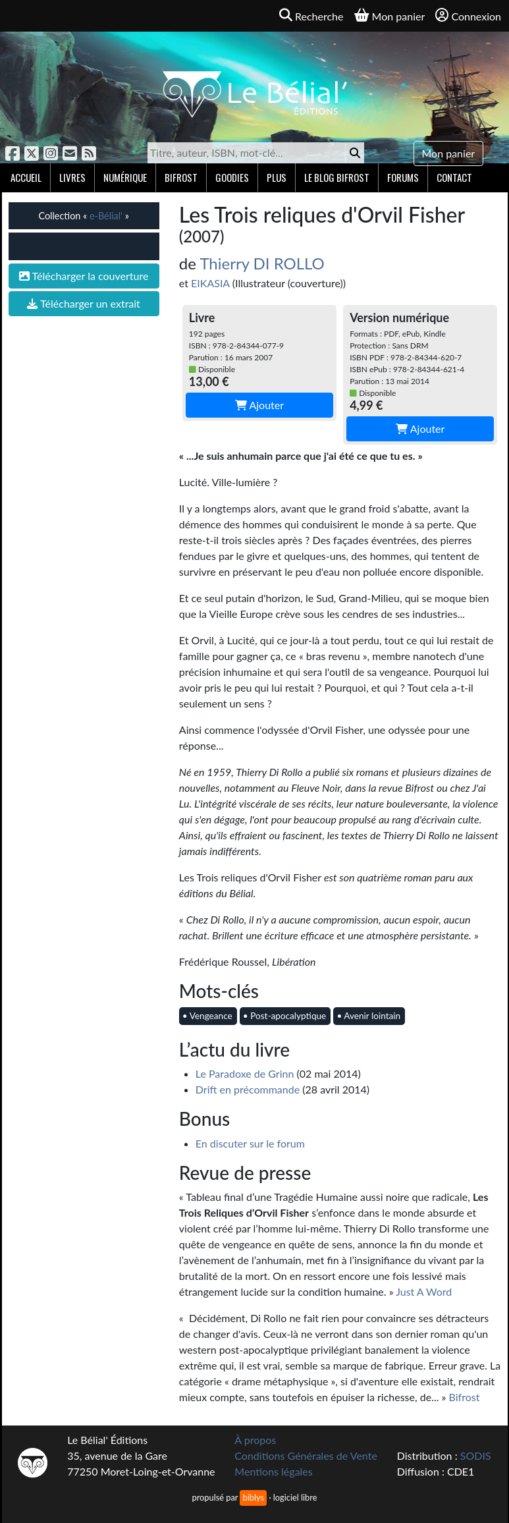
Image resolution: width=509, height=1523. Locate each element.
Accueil (26, 177)
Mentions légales (273, 1471)
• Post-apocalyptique (285, 1016)
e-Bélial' (106, 215)
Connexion (468, 15)
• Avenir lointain (368, 1016)
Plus (276, 177)
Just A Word (424, 1291)
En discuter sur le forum (250, 1143)
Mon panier (448, 153)
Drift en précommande (248, 1089)
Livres (72, 177)
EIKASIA (210, 283)
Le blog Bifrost (336, 177)
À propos (255, 1439)
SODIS (475, 1455)
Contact (454, 177)
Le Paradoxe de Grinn (245, 1073)
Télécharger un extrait (83, 303)
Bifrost (181, 177)
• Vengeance (207, 1016)
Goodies (232, 177)
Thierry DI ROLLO (262, 263)
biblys (252, 1497)
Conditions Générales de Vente (305, 1455)
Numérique (125, 177)
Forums (403, 177)
